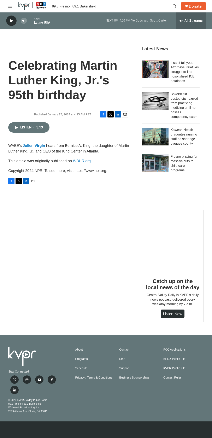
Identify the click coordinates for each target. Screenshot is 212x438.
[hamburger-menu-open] (10, 6)
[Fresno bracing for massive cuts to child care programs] (155, 163)
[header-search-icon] (174, 6)
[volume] (23, 20)
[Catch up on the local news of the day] (173, 241)
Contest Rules (172, 377)
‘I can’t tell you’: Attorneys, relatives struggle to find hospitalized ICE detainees (185, 72)
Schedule (81, 368)
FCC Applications (174, 349)
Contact (124, 349)
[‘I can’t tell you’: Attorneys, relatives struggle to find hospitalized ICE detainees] (155, 69)
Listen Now (172, 313)
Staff (122, 359)
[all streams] (191, 20)
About (79, 349)
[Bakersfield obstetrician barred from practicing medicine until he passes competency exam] (155, 101)
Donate (195, 6)
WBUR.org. (82, 161)
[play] (11, 20)
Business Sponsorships (134, 377)
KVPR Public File (174, 368)
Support (124, 368)
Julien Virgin (34, 146)
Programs (81, 359)
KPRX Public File (174, 359)
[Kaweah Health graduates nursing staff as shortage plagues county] (155, 136)
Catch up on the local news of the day (172, 284)
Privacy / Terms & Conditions (93, 377)
